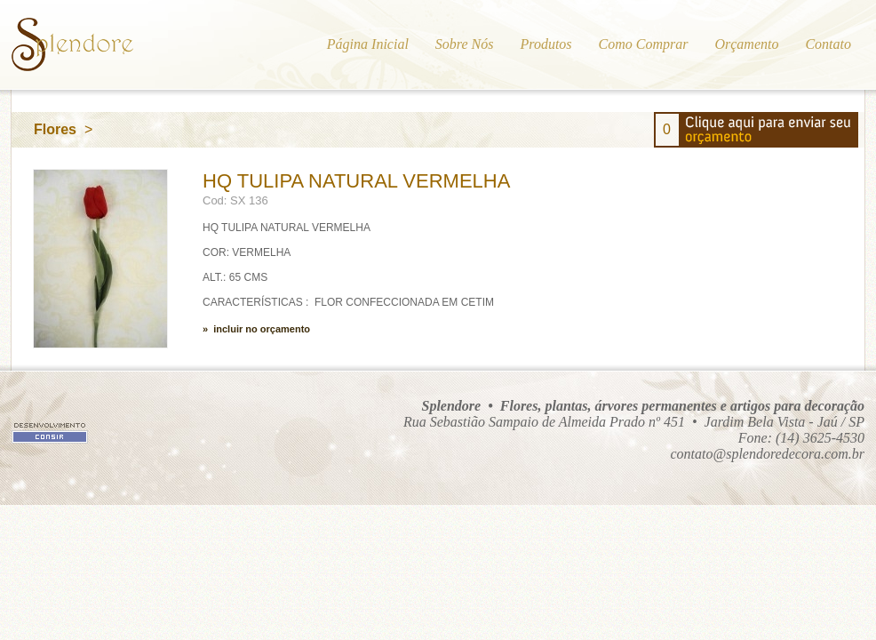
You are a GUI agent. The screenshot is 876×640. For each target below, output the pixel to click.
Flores (55, 129)
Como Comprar (644, 44)
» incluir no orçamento (256, 329)
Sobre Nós (464, 44)
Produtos (545, 44)
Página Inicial (368, 44)
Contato (828, 44)
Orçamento (746, 44)
